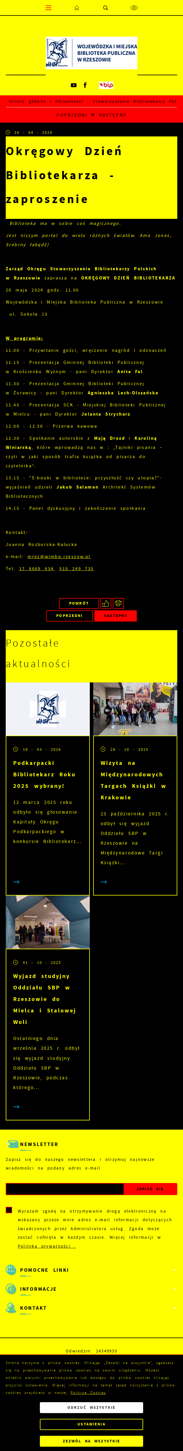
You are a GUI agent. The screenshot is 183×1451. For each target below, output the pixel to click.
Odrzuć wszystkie (91, 1407)
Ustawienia (91, 1424)
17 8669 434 (36, 569)
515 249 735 (76, 569)
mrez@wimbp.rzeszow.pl (59, 556)
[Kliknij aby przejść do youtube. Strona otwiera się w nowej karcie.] (74, 85)
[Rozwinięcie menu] (91, 1270)
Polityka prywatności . (47, 1246)
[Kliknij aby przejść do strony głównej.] (77, 7)
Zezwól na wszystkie (91, 1441)
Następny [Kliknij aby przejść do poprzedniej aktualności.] (112, 115)
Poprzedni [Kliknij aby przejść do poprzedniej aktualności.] (72, 115)
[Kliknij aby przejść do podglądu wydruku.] (118, 603)
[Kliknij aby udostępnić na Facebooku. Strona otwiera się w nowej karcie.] (106, 603)
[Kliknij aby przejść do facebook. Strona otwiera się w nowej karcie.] (85, 85)
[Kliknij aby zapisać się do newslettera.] (150, 1189)
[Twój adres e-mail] (65, 1189)
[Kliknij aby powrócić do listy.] (93, 115)
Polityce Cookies (88, 1392)
